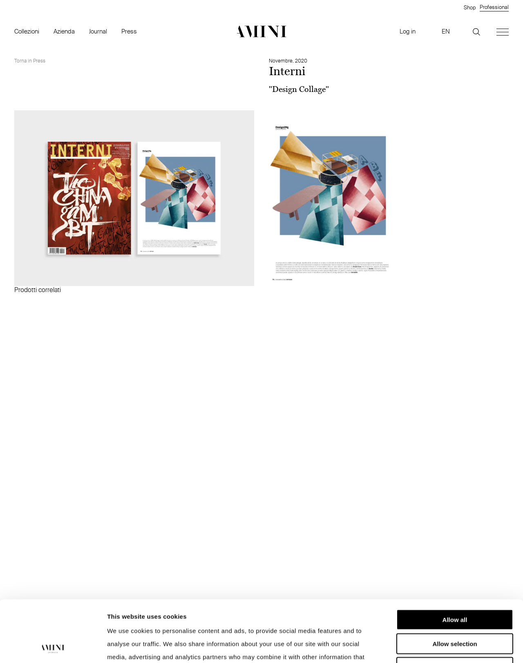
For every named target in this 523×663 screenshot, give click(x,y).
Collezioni (26, 31)
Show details (429, 646)
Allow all (455, 561)
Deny (455, 609)
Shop (470, 7)
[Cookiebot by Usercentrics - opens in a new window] (53, 647)
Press (129, 31)
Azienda (64, 31)
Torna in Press (29, 61)
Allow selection (454, 586)
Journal (98, 31)
